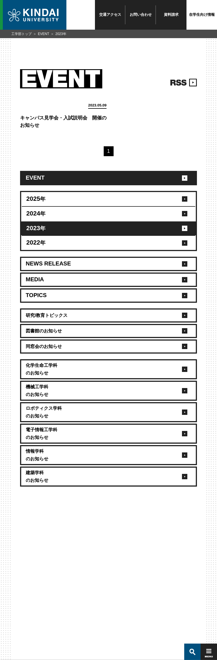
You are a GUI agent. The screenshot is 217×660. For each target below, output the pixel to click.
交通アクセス (110, 14)
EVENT (43, 34)
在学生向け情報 (202, 14)
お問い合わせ (141, 14)
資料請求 (171, 14)
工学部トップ (21, 34)
